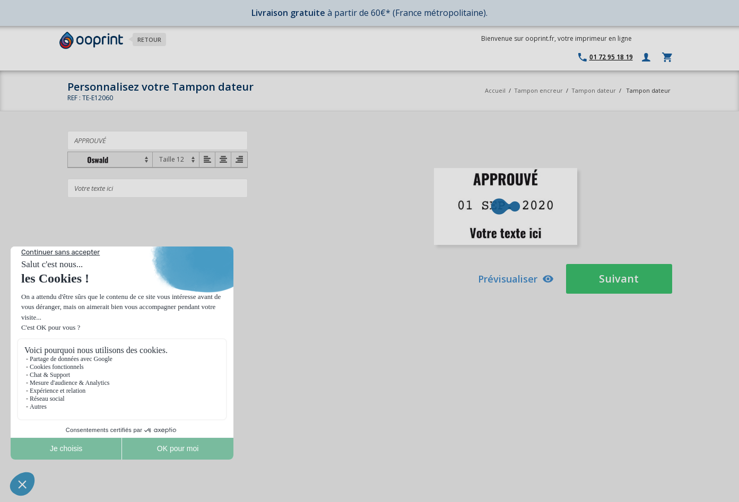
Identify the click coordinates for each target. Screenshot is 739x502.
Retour (149, 39)
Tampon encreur (539, 90)
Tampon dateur (593, 90)
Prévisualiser (516, 278)
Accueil (495, 90)
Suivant (619, 278)
